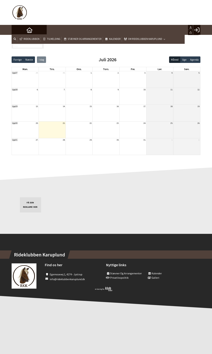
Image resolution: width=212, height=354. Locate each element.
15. (91, 106)
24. (144, 123)
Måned (174, 59)
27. (37, 140)
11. (171, 89)
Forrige (17, 59)
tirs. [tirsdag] (52, 69)
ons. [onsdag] (79, 69)
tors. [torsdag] (106, 69)
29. (37, 73)
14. (64, 106)
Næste (29, 59)
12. (198, 89)
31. (144, 140)
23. (118, 123)
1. (91, 73)
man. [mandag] (25, 69)
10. (144, 89)
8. (91, 89)
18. (171, 106)
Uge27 (14, 73)
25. (171, 123)
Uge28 (14, 89)
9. (118, 89)
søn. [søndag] (186, 69)
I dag (41, 59)
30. (64, 73)
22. (91, 123)
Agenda (194, 59)
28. (64, 140)
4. (172, 73)
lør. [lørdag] (160, 69)
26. (198, 123)
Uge (184, 59)
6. (37, 89)
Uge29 (14, 106)
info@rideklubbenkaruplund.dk (67, 279)
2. (118, 73)
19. (198, 106)
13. (37, 106)
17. (144, 106)
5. (199, 73)
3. (145, 73)
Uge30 (14, 123)
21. (64, 123)
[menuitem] (17, 30)
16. (118, 106)
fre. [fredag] (133, 69)
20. (37, 123)
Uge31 (14, 140)
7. (64, 89)
